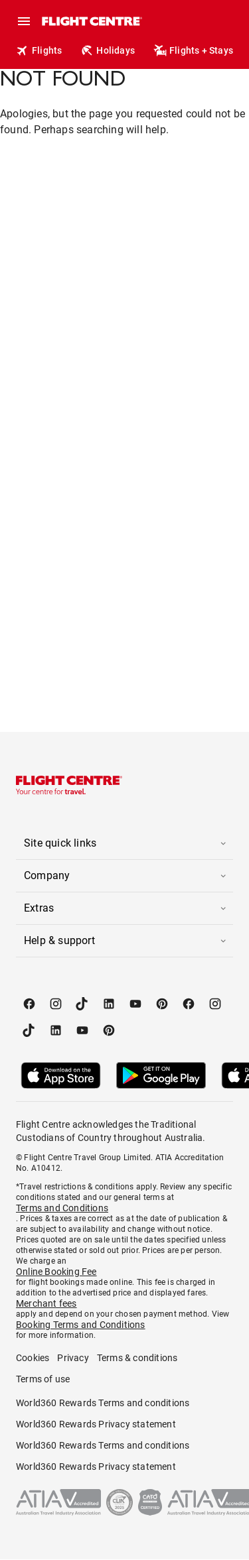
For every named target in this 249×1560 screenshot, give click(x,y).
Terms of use (43, 1379)
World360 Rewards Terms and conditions (102, 1403)
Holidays (107, 50)
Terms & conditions (137, 1357)
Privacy (72, 1357)
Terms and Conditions (62, 1208)
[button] (124, 843)
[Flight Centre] (91, 21)
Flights (39, 50)
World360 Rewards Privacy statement (96, 1424)
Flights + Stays (193, 50)
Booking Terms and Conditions (80, 1324)
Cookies (32, 1357)
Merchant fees (46, 1303)
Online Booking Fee (56, 1271)
